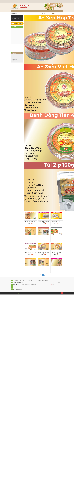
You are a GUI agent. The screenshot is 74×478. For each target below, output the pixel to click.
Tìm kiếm (53, 284)
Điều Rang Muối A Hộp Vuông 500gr (30, 267)
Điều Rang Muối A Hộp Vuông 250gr (43, 267)
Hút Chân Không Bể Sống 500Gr (57, 221)
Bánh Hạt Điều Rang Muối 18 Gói (30, 252)
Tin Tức (53, 282)
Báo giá (59, 282)
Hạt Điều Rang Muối (15, 18)
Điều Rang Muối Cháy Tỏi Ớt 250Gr (30, 221)
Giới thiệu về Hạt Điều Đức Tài (43, 280)
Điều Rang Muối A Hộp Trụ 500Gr (57, 267)
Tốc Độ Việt (18, 293)
